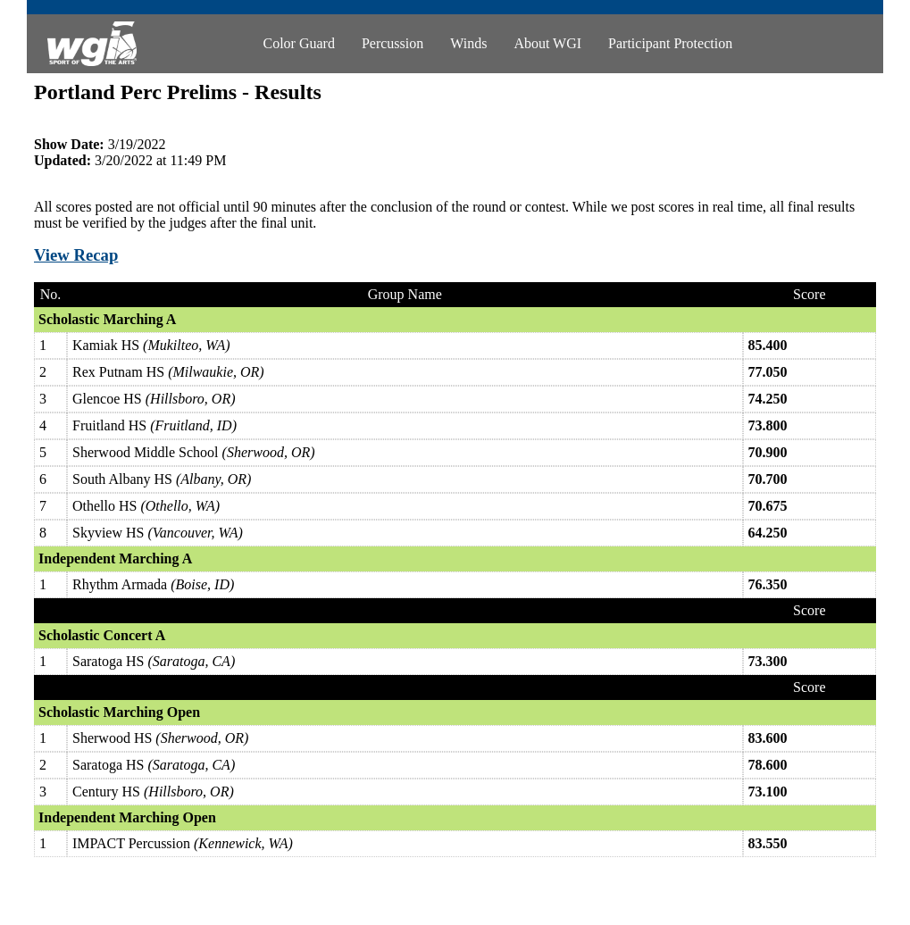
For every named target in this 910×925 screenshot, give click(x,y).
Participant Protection (670, 43)
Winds (468, 43)
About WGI (547, 43)
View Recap (76, 255)
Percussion (392, 43)
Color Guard (298, 43)
